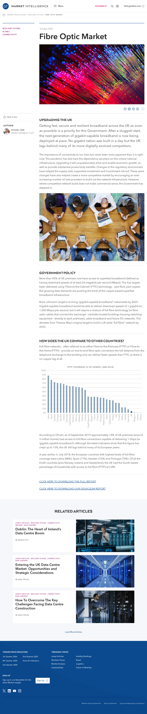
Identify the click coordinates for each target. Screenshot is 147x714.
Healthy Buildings (83, 656)
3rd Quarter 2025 (10, 665)
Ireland (18, 525)
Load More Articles (73, 632)
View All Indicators (31, 661)
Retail (78, 660)
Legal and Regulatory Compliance (132, 703)
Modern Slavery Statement (91, 703)
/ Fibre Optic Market (53, 15)
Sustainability (57, 668)
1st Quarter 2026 (10, 657)
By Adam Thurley (22, 580)
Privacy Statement (110, 703)
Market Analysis (58, 664)
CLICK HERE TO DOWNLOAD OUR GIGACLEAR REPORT (72, 489)
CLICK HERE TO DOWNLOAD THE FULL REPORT (67, 481)
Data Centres (30, 525)
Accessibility (101, 6)
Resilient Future (11, 28)
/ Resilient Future (35, 15)
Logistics (80, 664)
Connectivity (10, 35)
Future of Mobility (84, 668)
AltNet (6, 32)
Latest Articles (22, 523)
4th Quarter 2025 (10, 661)
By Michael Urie (21, 540)
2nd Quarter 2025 (30, 657)
